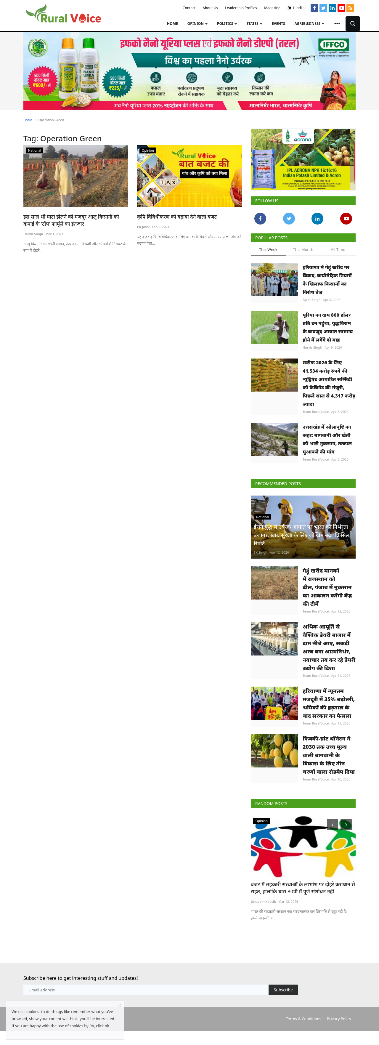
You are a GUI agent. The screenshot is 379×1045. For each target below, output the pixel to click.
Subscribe (283, 990)
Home (172, 23)
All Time (338, 249)
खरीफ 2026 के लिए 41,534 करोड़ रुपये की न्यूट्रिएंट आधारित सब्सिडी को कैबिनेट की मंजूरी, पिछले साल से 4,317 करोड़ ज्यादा (329, 383)
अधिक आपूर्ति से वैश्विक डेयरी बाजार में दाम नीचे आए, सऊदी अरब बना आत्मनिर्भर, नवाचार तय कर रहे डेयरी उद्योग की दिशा (329, 647)
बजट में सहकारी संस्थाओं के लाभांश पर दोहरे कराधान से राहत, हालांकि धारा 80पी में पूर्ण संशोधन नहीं (303, 888)
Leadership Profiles (241, 7)
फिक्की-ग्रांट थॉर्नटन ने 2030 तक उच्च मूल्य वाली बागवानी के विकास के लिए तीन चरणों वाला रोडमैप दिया (329, 755)
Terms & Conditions (303, 1018)
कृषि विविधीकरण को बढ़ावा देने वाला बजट (177, 216)
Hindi (297, 8)
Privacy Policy (339, 1018)
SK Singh (260, 552)
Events (278, 23)
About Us (210, 7)
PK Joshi (143, 227)
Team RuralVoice (316, 411)
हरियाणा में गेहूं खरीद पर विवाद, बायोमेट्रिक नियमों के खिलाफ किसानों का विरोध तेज (327, 279)
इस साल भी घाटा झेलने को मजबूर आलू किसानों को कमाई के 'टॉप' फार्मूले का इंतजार (71, 220)
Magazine (272, 7)
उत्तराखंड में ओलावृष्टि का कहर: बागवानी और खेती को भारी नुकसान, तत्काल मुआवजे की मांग (327, 439)
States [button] (254, 23)
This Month (303, 249)
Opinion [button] (197, 23)
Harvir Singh (33, 234)
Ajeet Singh (312, 299)
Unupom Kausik (263, 901)
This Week (268, 249)
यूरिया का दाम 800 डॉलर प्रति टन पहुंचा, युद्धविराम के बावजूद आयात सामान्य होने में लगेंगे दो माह (328, 327)
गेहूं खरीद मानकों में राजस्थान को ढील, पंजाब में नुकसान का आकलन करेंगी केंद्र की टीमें (327, 587)
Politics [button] (227, 23)
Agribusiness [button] (309, 23)
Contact (189, 7)
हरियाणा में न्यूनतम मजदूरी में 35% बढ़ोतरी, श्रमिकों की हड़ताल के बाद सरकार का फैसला (329, 703)
